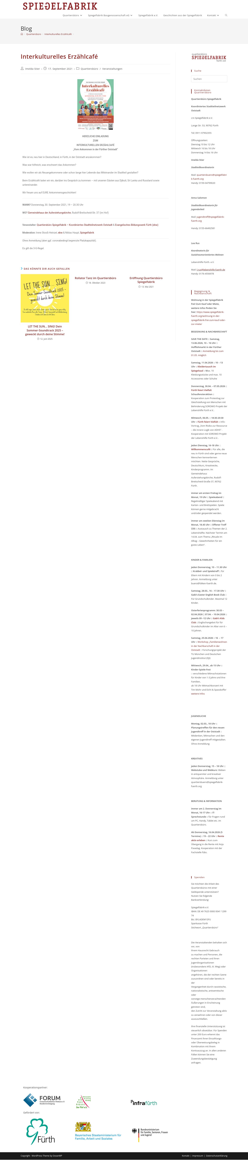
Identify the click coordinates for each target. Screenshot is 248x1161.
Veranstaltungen (112, 70)
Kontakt (185, 1156)
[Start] (22, 35)
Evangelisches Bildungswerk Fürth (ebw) (136, 226)
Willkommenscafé (201, 450)
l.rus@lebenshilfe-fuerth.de (211, 270)
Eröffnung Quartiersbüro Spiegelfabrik (146, 281)
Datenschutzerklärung (216, 1156)
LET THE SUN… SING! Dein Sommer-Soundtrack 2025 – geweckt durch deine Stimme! (45, 331)
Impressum (197, 1156)
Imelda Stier (32, 70)
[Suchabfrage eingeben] (209, 80)
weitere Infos (198, 694)
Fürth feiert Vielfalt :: (208, 423)
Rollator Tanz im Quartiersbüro (95, 279)
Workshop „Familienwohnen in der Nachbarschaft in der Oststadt (209, 647)
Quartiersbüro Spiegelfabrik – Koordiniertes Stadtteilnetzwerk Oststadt (74, 226)
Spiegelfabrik (87, 233)
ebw (60, 233)
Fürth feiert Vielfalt (201, 391)
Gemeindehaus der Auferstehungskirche (49, 214)
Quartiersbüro (89, 70)
